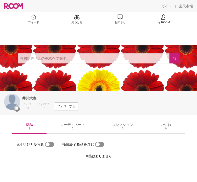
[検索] (174, 58)
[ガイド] (166, 6)
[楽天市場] (186, 6)
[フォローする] (66, 106)
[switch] (49, 144)
